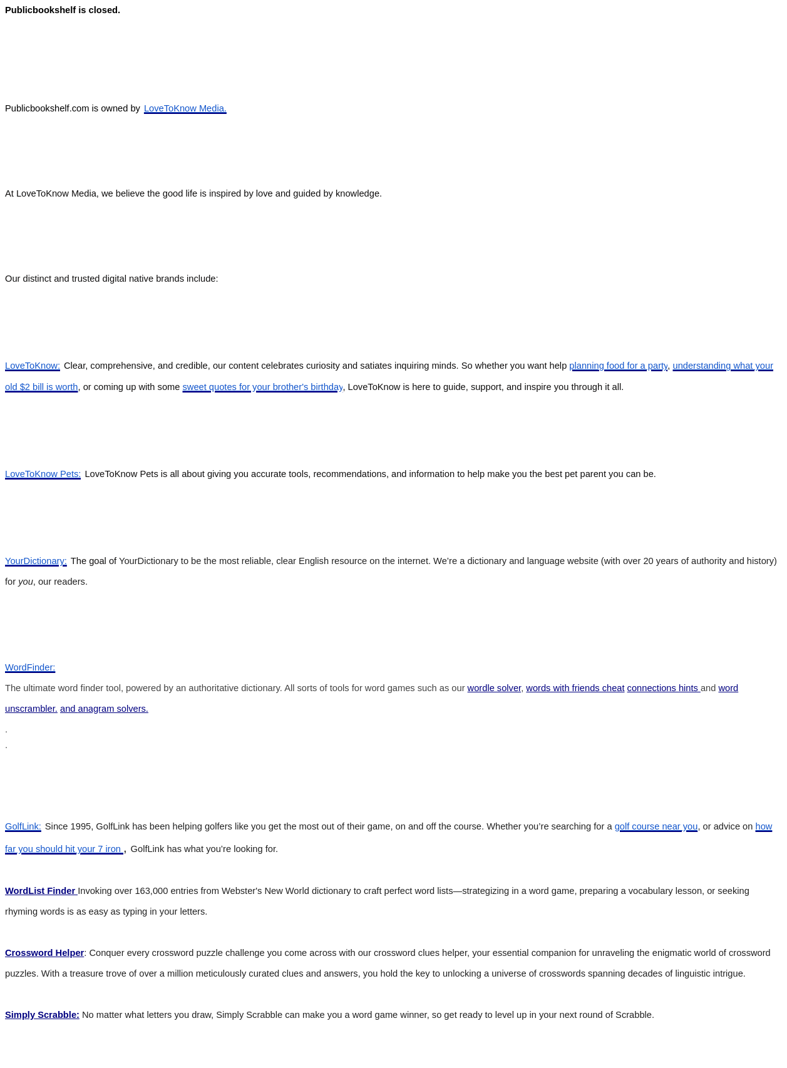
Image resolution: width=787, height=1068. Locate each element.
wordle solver (495, 688)
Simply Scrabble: (42, 1015)
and (69, 709)
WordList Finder (41, 891)
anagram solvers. (113, 709)
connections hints (664, 688)
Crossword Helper (44, 953)
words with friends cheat (575, 688)
